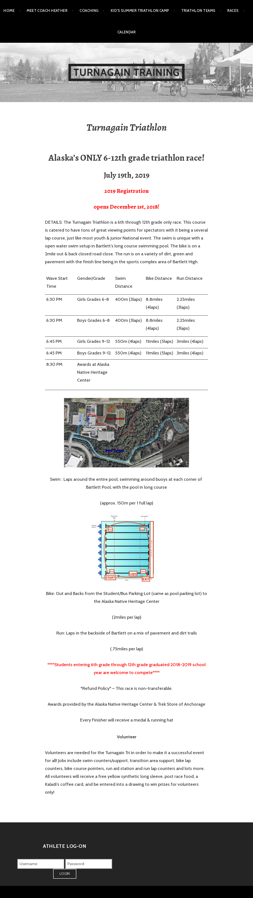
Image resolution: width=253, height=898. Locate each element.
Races (232, 10)
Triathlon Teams (198, 10)
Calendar (126, 32)
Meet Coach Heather (47, 10)
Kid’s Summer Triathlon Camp (140, 10)
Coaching (89, 10)
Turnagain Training (126, 72)
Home (9, 10)
